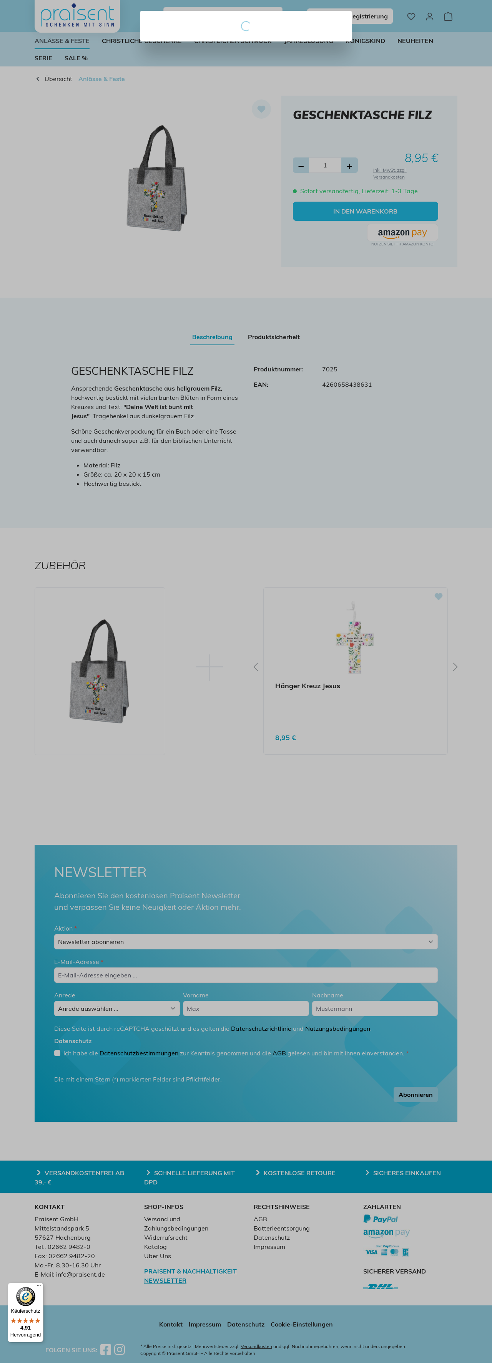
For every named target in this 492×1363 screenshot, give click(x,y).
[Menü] (38, 1287)
